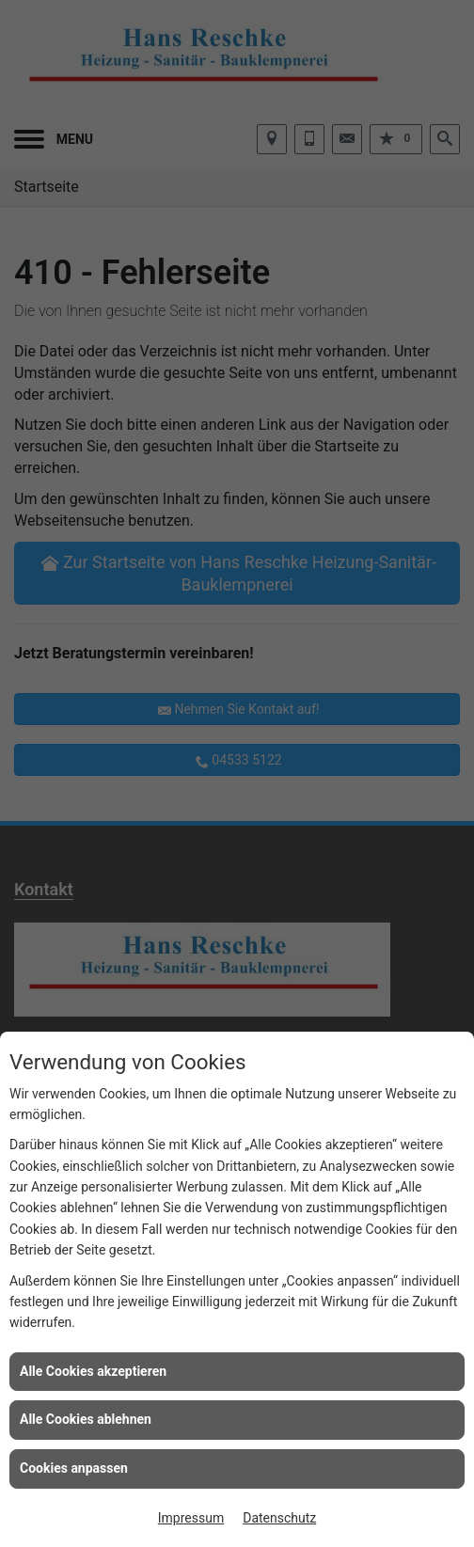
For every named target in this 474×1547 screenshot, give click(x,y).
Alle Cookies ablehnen (85, 1419)
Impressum (191, 1517)
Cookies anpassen (74, 1468)
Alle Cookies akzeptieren (93, 1371)
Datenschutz (279, 1517)
